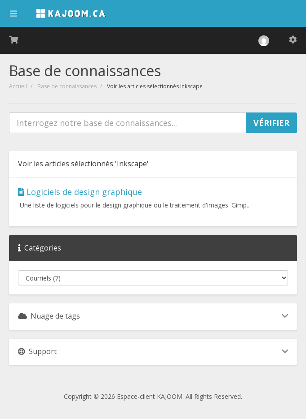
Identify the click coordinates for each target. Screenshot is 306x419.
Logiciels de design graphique (80, 191)
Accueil (18, 86)
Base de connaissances (67, 86)
